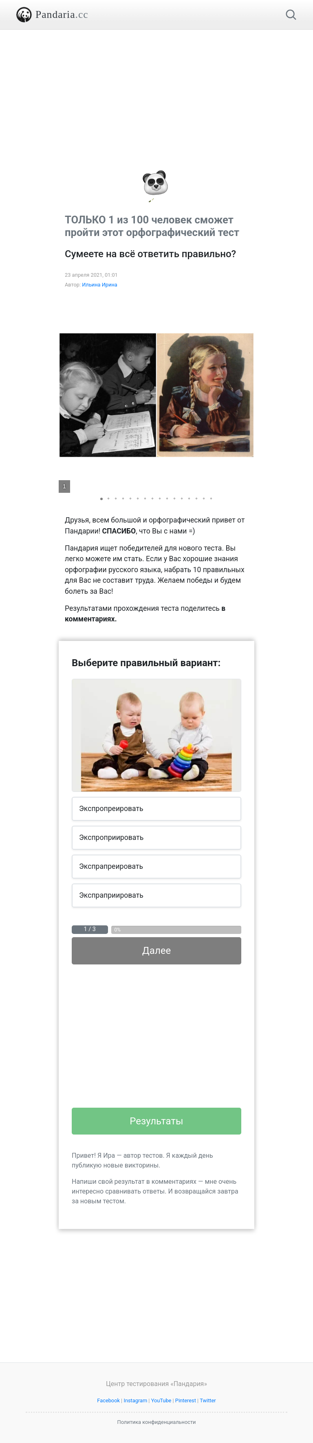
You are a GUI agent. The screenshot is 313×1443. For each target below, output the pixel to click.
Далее (156, 950)
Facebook (108, 1400)
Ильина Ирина (99, 285)
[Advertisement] (156, 87)
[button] (246, 395)
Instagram (135, 1400)
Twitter (208, 1400)
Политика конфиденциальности (156, 1422)
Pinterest (185, 1400)
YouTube (161, 1400)
